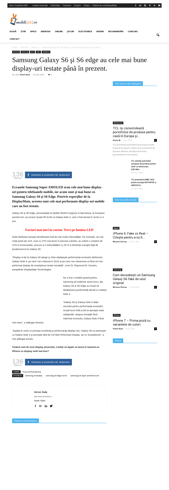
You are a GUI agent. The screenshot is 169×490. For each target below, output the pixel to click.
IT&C (38, 52)
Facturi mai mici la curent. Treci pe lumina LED (59, 230)
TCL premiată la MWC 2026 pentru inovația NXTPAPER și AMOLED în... (143, 182)
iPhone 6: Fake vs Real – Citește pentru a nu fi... (130, 235)
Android (46, 31)
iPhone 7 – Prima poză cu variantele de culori (131, 322)
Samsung (117, 270)
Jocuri (70, 31)
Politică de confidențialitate (105, 5)
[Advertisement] (103, 19)
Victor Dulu (40, 392)
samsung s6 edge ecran (56, 375)
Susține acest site (40, 5)
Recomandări (115, 31)
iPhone (117, 315)
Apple (33, 31)
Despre (77, 5)
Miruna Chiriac (120, 241)
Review (100, 31)
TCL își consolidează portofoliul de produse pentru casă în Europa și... (134, 132)
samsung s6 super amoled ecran (84, 375)
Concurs (133, 31)
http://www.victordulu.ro (43, 396)
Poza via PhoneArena (32, 372)
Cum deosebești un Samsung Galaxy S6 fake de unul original (134, 279)
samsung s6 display (33, 375)
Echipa (87, 5)
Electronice (85, 31)
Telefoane (46, 52)
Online (59, 31)
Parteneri (67, 5)
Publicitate (55, 5)
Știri (32, 52)
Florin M (116, 140)
